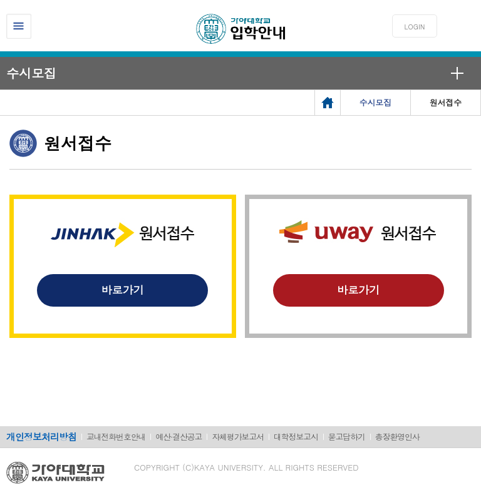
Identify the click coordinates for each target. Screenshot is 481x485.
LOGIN (415, 26)
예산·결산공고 (178, 436)
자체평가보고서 (238, 436)
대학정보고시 (296, 436)
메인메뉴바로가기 (0, 0)
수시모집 (31, 73)
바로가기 (122, 289)
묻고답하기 (346, 436)
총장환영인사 (397, 436)
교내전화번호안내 (115, 436)
